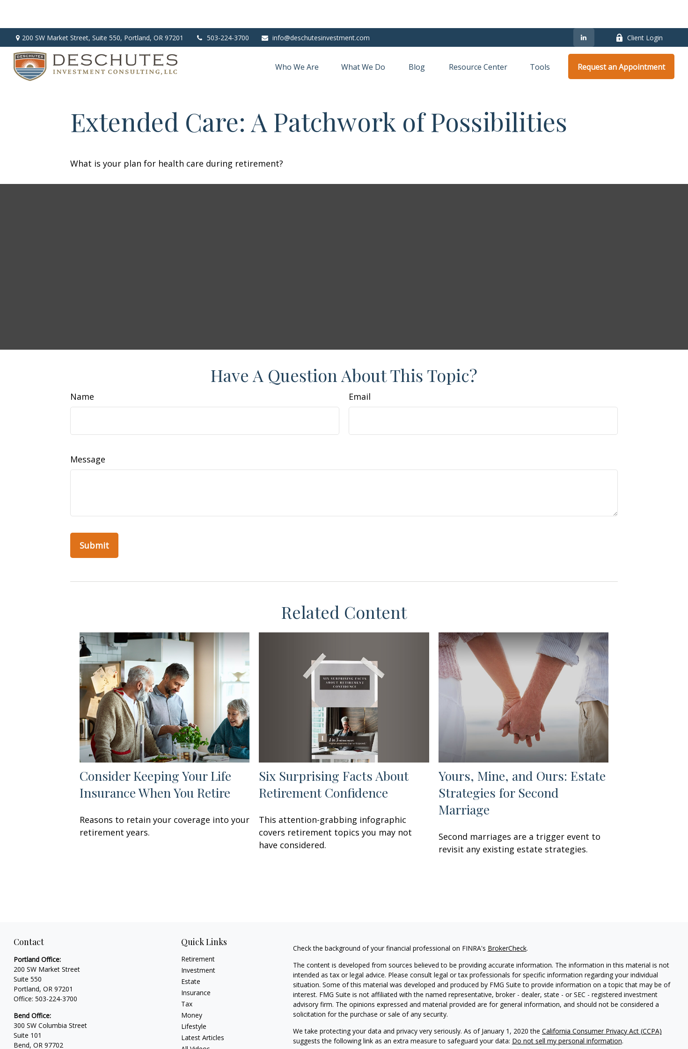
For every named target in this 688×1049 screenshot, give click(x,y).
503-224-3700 (222, 9)
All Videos (195, 1020)
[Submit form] (94, 517)
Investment (198, 942)
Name (82, 368)
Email (360, 368)
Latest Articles (202, 1009)
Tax (186, 975)
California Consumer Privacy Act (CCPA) (602, 1002)
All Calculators (202, 1031)
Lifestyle (193, 998)
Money (191, 987)
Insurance (196, 964)
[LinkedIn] (583, 9)
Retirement (198, 930)
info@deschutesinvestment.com (315, 9)
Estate (190, 953)
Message (87, 431)
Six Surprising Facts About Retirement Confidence (334, 756)
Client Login (639, 9)
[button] (297, 38)
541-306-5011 (56, 1026)
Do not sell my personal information (567, 1012)
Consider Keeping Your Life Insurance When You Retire (155, 756)
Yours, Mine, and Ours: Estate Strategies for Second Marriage (522, 764)
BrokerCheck (507, 920)
